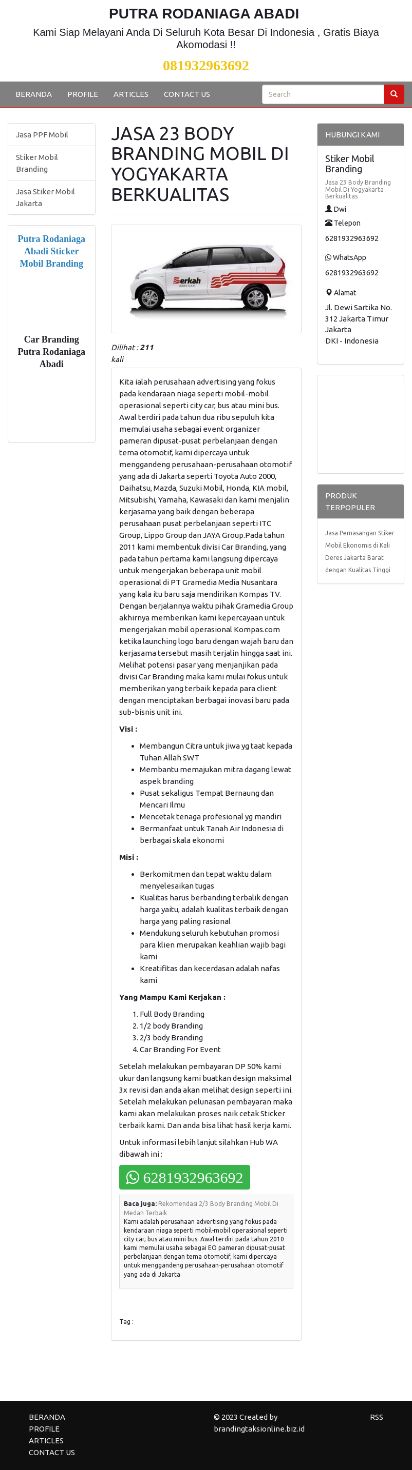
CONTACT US (187, 94)
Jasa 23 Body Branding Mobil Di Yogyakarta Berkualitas (358, 189)
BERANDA (33, 94)
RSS (376, 1417)
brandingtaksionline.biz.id (259, 1428)
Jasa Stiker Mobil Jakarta (45, 197)
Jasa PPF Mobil (42, 134)
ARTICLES (131, 94)
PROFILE (82, 94)
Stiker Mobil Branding (37, 163)
